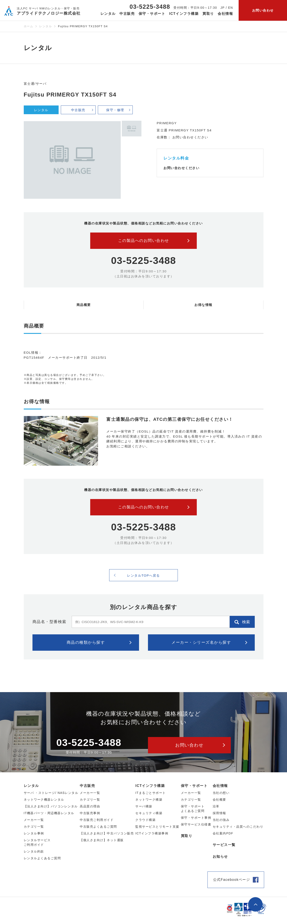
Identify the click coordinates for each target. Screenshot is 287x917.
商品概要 (83, 305)
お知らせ (220, 856)
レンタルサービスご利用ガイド (37, 842)
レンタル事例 (34, 833)
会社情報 (220, 786)
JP (223, 7)
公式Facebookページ (231, 879)
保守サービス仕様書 (196, 824)
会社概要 (219, 799)
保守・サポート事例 (196, 817)
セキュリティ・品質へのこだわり (238, 826)
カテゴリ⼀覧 (34, 826)
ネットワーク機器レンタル (44, 799)
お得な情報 (203, 305)
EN (230, 7)
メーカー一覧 (191, 793)
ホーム (28, 26)
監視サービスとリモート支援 (157, 826)
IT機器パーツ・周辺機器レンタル (49, 813)
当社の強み (221, 820)
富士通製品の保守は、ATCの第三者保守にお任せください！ (169, 419)
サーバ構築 (143, 806)
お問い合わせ (263, 10)
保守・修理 (115, 110)
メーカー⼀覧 (34, 820)
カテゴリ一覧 (191, 799)
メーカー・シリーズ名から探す (201, 642)
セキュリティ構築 (148, 813)
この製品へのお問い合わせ (143, 240)
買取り (208, 13)
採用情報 (219, 813)
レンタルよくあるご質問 (42, 858)
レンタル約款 (34, 851)
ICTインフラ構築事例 (151, 833)
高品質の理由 (90, 806)
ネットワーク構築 (148, 799)
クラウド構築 (145, 820)
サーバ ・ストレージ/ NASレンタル (51, 793)
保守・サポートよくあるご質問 (193, 809)
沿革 (216, 806)
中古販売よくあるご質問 (98, 826)
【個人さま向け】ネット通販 (102, 840)
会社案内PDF (223, 833)
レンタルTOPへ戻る (143, 575)
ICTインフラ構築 (150, 786)
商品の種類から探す (86, 642)
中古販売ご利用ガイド (97, 820)
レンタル (45, 26)
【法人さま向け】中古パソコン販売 (107, 833)
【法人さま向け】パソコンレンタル (51, 806)
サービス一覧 (224, 845)
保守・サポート (194, 786)
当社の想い (221, 793)
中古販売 (78, 110)
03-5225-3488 (150, 6)
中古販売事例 (90, 813)
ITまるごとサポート (150, 793)
